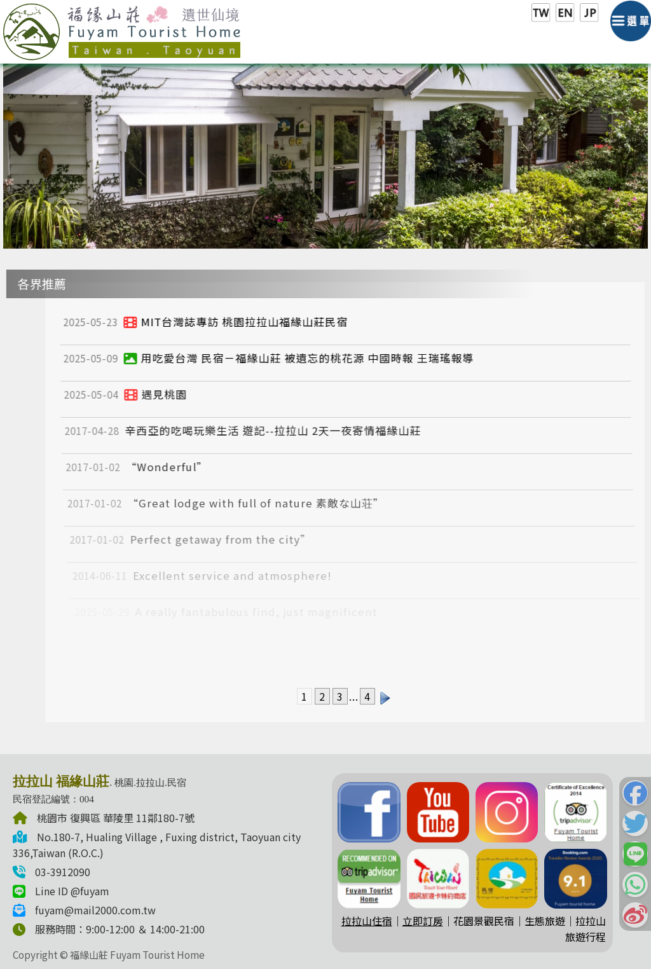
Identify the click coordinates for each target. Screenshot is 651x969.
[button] (635, 793)
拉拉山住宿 (366, 920)
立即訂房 (422, 920)
